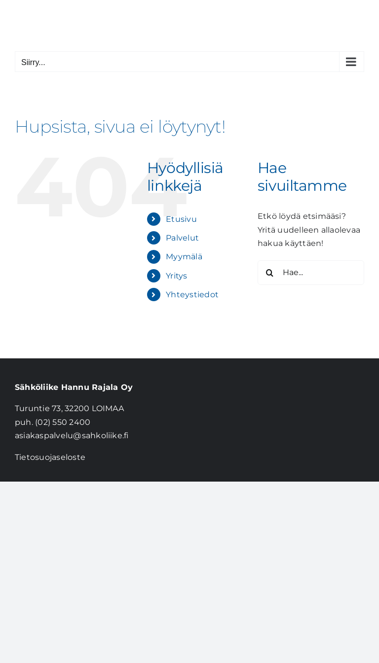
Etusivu (181, 219)
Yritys (176, 275)
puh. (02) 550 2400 (52, 422)
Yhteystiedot (192, 294)
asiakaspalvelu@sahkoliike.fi (72, 435)
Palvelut (182, 238)
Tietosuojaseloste (50, 457)
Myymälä (184, 256)
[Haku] (270, 272)
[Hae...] (311, 272)
